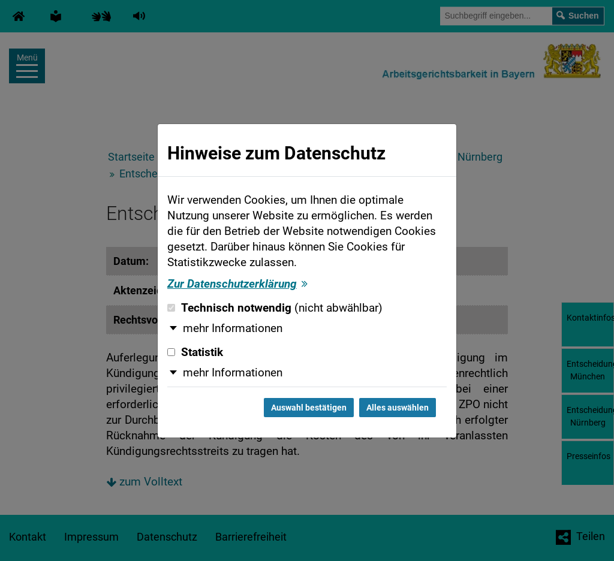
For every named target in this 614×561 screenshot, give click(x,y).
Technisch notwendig (275, 308)
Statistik (195, 352)
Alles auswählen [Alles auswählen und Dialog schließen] (397, 407)
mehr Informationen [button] (232, 328)
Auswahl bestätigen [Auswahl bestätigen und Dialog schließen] (309, 407)
